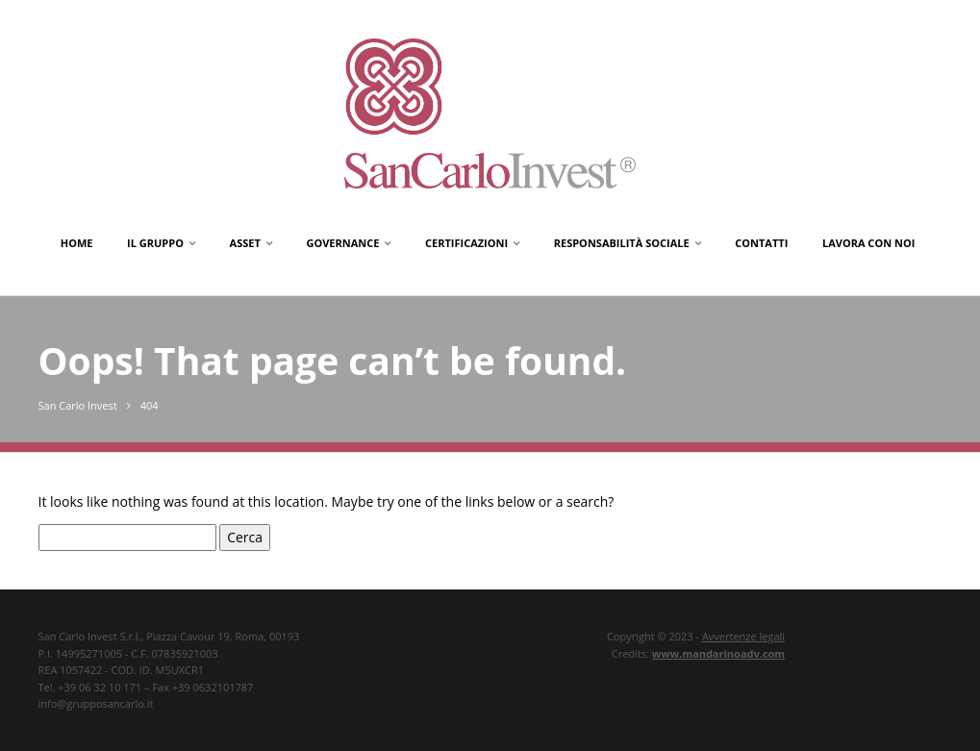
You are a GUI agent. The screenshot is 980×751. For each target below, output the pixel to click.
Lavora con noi (868, 243)
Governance (342, 243)
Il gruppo (155, 243)
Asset (245, 243)
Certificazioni (466, 243)
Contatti (761, 243)
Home (77, 243)
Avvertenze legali (743, 636)
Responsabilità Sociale (622, 243)
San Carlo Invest (77, 405)
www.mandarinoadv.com (718, 653)
